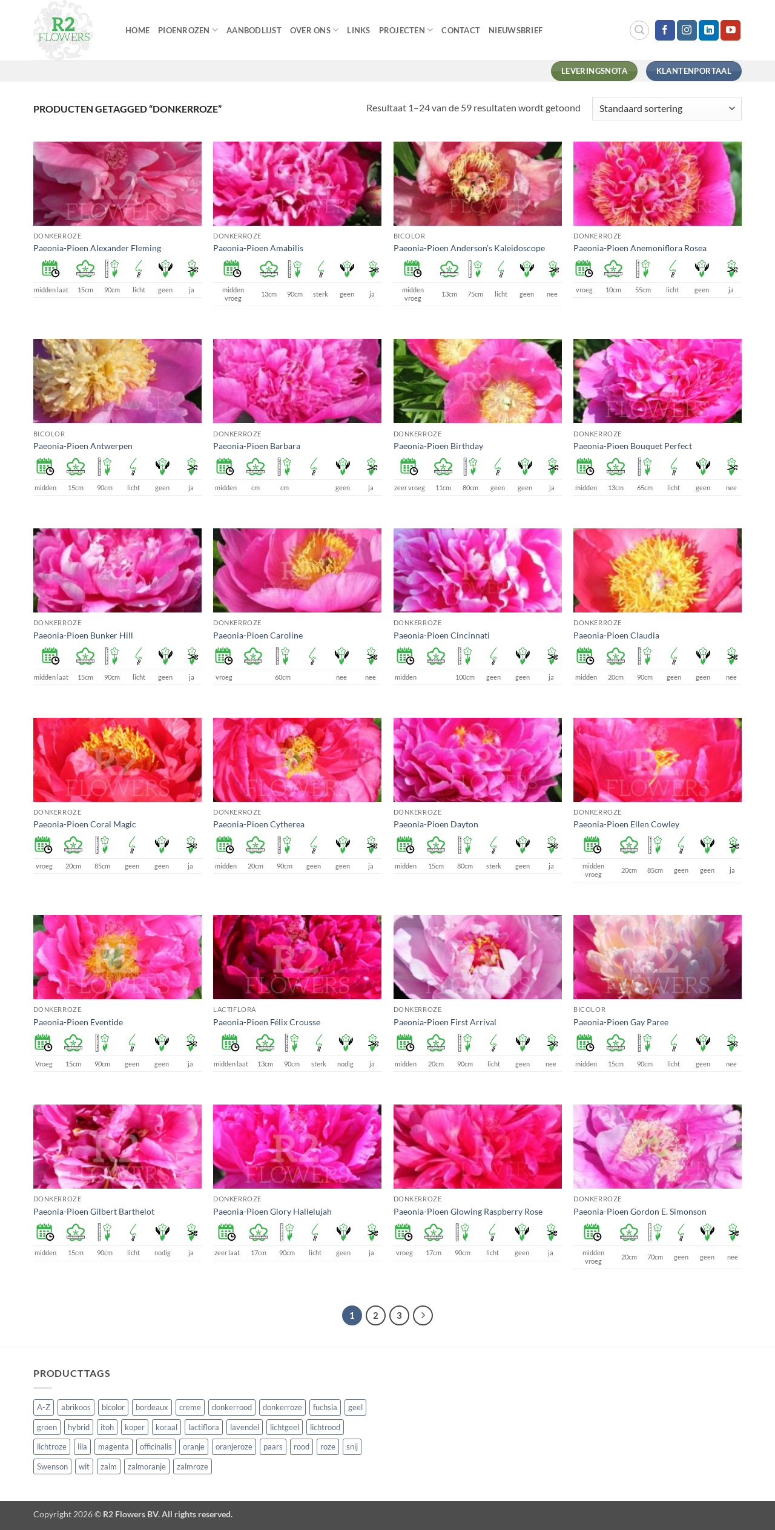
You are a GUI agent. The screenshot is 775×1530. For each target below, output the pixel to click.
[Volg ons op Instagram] (687, 30)
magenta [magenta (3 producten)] (113, 1446)
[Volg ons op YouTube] (730, 30)
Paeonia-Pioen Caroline (258, 635)
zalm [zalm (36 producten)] (109, 1466)
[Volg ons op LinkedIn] (709, 30)
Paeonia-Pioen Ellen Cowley (626, 824)
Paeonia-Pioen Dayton (436, 824)
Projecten (406, 30)
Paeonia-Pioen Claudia (616, 635)
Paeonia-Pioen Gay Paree (620, 1022)
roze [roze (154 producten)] (327, 1446)
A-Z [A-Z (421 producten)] (43, 1407)
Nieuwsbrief (515, 30)
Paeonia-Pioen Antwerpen (83, 446)
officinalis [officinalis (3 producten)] (156, 1446)
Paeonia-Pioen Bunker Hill (83, 635)
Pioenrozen (188, 30)
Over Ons (314, 30)
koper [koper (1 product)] (135, 1427)
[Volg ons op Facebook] (665, 30)
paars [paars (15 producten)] (273, 1446)
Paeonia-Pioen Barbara (256, 446)
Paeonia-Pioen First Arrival (445, 1022)
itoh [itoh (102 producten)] (107, 1427)
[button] (639, 30)
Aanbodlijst (254, 30)
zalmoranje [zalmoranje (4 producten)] (147, 1466)
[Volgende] (423, 1315)
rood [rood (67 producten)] (301, 1446)
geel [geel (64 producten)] (355, 1407)
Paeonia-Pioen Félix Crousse (266, 1022)
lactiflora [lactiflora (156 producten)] (203, 1427)
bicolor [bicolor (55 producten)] (113, 1407)
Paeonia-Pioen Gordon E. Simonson (640, 1211)
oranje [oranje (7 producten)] (194, 1446)
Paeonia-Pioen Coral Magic (84, 824)
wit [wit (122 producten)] (84, 1466)
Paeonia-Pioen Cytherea (259, 824)
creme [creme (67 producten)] (190, 1407)
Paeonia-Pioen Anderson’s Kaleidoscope (469, 248)
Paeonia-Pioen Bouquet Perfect (632, 446)
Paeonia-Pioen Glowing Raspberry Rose (468, 1211)
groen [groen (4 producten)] (47, 1427)
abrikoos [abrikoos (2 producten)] (76, 1407)
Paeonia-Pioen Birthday (438, 446)
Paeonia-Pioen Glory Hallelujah (272, 1211)
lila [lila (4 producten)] (82, 1446)
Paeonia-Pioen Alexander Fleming (97, 248)
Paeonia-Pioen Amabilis (258, 248)
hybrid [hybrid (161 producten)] (79, 1427)
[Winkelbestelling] (667, 108)
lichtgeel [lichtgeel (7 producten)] (284, 1427)
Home (137, 30)
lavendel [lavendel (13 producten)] (244, 1427)
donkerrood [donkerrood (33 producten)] (232, 1407)
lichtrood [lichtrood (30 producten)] (325, 1427)
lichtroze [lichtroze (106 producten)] (52, 1446)
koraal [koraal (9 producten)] (166, 1427)
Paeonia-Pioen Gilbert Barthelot (93, 1211)
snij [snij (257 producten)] (352, 1446)
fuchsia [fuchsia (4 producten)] (325, 1407)
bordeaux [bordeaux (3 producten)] (152, 1407)
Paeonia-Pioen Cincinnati (442, 635)
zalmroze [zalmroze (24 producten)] (192, 1466)
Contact (460, 30)
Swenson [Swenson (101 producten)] (52, 1466)
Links (358, 30)
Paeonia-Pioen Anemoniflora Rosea (640, 248)
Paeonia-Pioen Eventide (78, 1022)
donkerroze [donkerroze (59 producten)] (282, 1407)
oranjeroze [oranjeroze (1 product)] (234, 1446)
